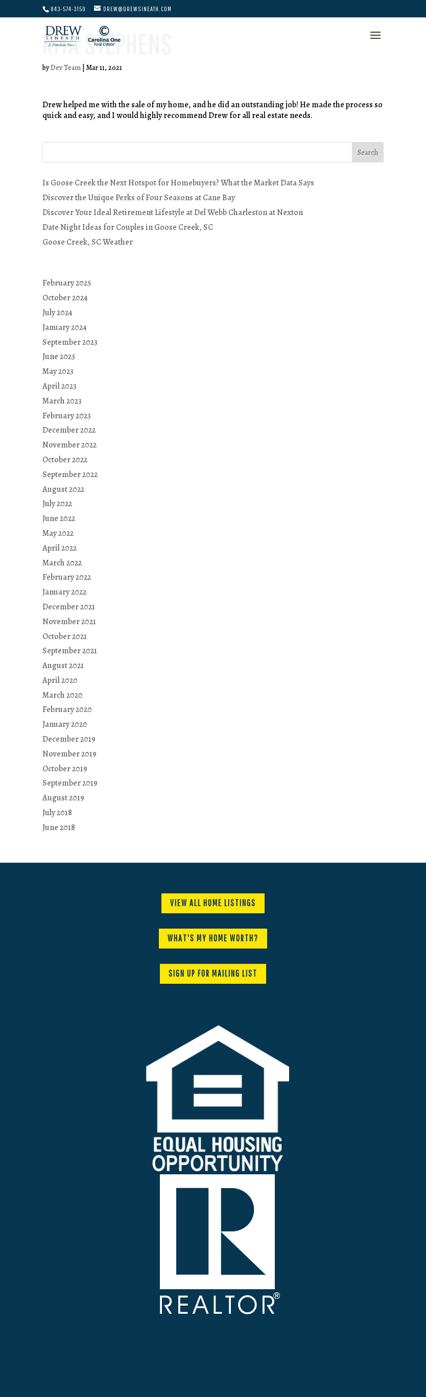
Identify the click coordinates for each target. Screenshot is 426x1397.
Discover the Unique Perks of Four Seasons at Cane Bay (138, 197)
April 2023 (59, 386)
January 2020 (64, 724)
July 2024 (57, 312)
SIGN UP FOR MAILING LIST (213, 973)
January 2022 (64, 592)
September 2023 (70, 342)
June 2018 (58, 827)
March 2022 (62, 563)
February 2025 (66, 283)
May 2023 (58, 371)
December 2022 (69, 430)
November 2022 (69, 445)
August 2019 (63, 797)
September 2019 (70, 783)
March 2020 (62, 695)
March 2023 (62, 401)
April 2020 (60, 680)
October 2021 (64, 636)
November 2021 (69, 621)
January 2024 (64, 327)
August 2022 (63, 489)
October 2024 (65, 297)
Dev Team (66, 68)
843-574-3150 (68, 9)
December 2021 (68, 606)
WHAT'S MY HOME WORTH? (213, 938)
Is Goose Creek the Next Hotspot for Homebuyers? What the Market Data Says (178, 182)
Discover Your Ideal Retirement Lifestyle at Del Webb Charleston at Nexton (172, 212)
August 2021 (63, 665)
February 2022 (66, 577)
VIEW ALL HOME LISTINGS (213, 903)
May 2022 (58, 533)
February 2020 (67, 709)
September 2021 (69, 650)
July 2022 (57, 503)
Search (368, 152)
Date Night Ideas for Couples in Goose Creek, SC (127, 227)
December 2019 (69, 739)
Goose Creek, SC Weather (87, 242)
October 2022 (64, 459)
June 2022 (58, 518)
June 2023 (58, 356)
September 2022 (70, 474)
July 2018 (57, 812)
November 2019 (69, 754)
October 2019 (64, 768)
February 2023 (66, 415)
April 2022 (59, 548)
